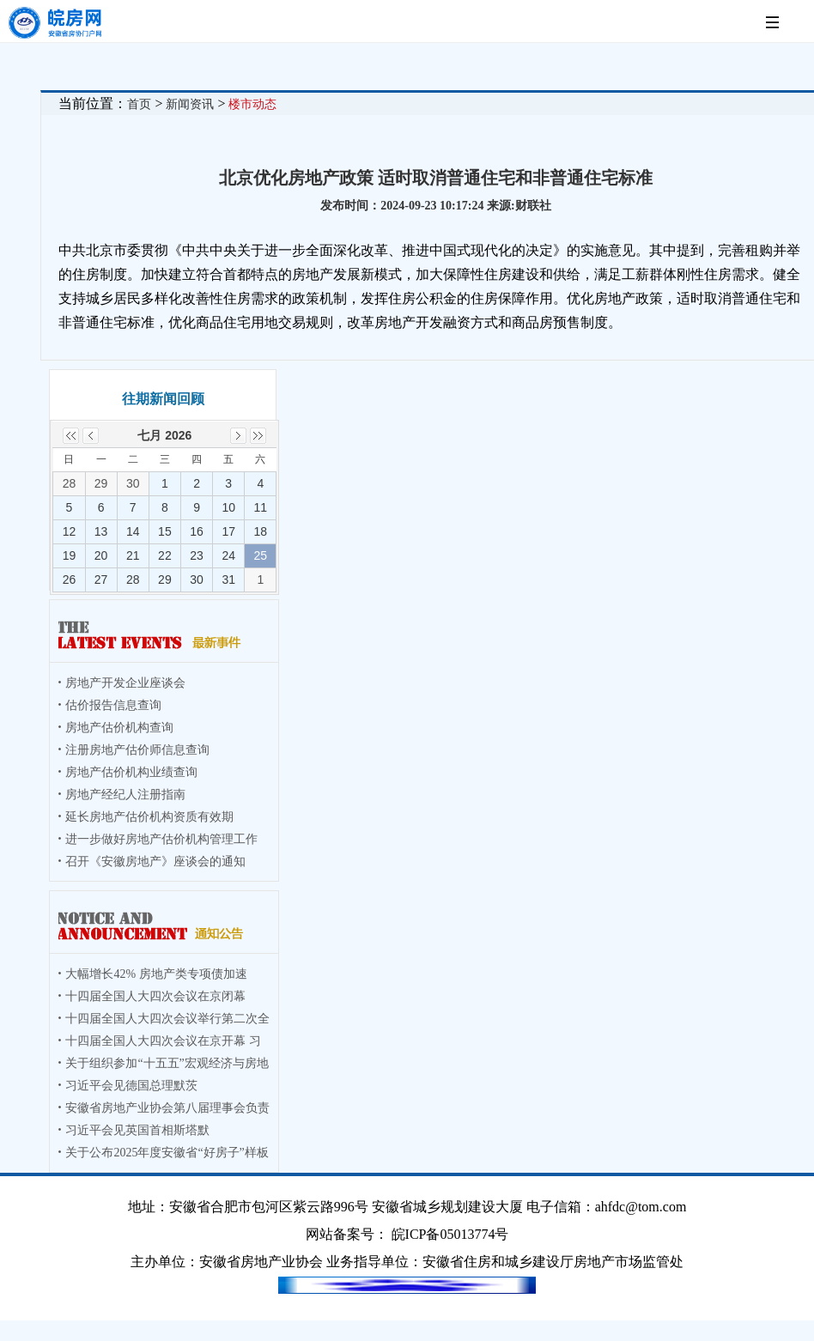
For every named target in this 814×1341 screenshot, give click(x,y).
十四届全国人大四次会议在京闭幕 (155, 996)
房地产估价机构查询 (119, 727)
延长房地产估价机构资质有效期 (149, 816)
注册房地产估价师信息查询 (137, 749)
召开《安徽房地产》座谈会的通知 (155, 861)
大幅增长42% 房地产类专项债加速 (155, 974)
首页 (139, 104)
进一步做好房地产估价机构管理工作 (161, 839)
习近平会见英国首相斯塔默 (137, 1130)
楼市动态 (252, 104)
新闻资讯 (190, 104)
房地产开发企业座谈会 (125, 683)
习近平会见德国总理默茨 (131, 1085)
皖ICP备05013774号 (450, 1234)
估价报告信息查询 (113, 705)
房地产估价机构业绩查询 (131, 772)
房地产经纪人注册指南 (125, 794)
